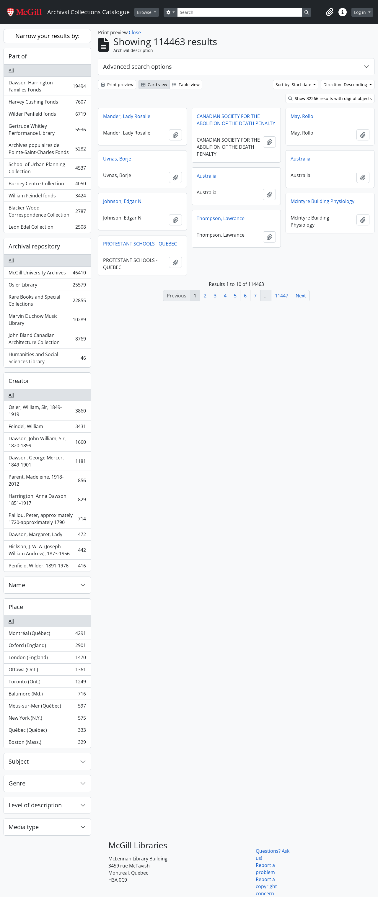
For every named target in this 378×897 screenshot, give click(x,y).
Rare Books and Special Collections (47, 300)
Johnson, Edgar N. (123, 201)
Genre (17, 783)
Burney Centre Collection (47, 185)
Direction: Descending (345, 84)
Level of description (35, 805)
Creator (19, 381)
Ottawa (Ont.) (47, 671)
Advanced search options (137, 67)
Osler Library (47, 286)
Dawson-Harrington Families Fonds (47, 86)
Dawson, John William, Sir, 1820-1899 (47, 442)
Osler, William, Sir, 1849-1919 (47, 411)
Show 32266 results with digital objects (330, 98)
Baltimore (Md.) (47, 695)
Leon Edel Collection (47, 228)
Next (301, 295)
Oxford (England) (47, 647)
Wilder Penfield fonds (47, 115)
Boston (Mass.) (47, 743)
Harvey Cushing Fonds (47, 103)
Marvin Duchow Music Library (47, 319)
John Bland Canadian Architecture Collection (47, 339)
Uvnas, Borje (117, 158)
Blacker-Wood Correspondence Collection (47, 211)
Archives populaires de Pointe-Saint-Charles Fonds (47, 148)
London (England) (47, 659)
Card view (154, 84)
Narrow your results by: (47, 36)
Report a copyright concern (266, 886)
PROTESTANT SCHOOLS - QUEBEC (140, 243)
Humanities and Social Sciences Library (47, 358)
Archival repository (34, 246)
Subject (19, 761)
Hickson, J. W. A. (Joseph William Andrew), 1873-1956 (47, 550)
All (11, 70)
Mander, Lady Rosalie (126, 116)
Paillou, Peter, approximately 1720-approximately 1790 (47, 519)
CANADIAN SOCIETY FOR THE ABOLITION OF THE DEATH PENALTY (236, 120)
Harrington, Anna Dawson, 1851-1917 (47, 499)
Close (135, 32)
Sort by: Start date (294, 84)
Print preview (117, 84)
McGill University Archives (47, 274)
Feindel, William (47, 428)
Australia (300, 158)
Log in (360, 12)
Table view (186, 84)
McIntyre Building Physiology (322, 201)
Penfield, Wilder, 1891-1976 (47, 567)
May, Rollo (302, 116)
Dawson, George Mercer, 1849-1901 (47, 461)
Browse (145, 12)
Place (16, 607)
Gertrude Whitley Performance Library (47, 129)
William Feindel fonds (47, 197)
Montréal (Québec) (47, 634)
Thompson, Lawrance (221, 218)
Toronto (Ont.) (47, 683)
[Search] (239, 12)
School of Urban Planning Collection (47, 168)
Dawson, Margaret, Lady (47, 536)
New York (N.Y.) (47, 719)
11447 (281, 295)
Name (17, 585)
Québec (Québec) (47, 731)
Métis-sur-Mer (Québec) (47, 707)
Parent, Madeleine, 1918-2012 (47, 480)
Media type (24, 827)
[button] (329, 12)
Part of (18, 56)
